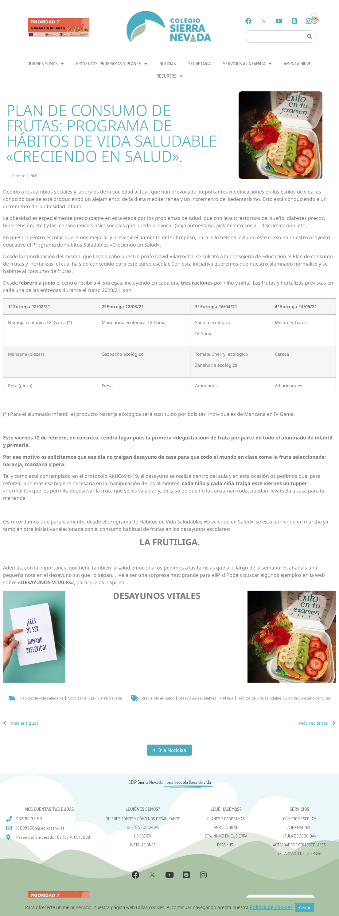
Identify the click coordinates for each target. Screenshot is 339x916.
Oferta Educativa (143, 827)
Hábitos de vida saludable (42, 698)
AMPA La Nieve (297, 64)
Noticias (167, 64)
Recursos (169, 76)
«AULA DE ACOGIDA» (299, 835)
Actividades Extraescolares (299, 844)
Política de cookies (271, 907)
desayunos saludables (197, 698)
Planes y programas (226, 818)
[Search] (309, 36)
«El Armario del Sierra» (299, 853)
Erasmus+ (226, 844)
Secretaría (199, 64)
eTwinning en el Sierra (226, 835)
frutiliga (226, 698)
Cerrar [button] (304, 907)
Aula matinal (299, 827)
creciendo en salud (158, 698)
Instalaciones (143, 844)
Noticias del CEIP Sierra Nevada (95, 698)
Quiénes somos (46, 64)
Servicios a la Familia (247, 64)
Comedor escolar (299, 818)
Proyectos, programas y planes (111, 64)
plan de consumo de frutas (308, 698)
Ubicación (143, 835)
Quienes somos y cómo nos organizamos (143, 818)
